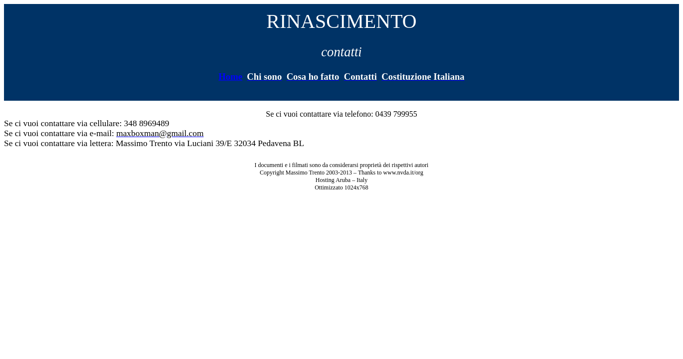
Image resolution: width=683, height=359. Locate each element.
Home (230, 76)
